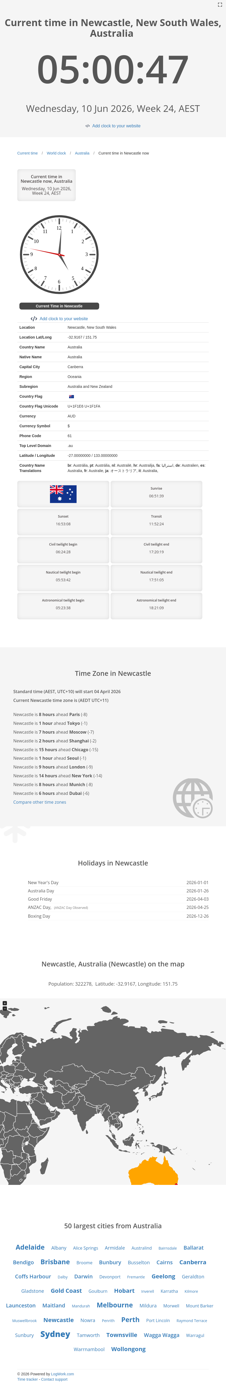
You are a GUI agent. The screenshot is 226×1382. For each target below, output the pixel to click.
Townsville (121, 1335)
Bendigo (23, 1262)
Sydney (55, 1333)
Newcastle (58, 1320)
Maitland (53, 1305)
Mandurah (81, 1305)
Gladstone (32, 1291)
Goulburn (98, 1291)
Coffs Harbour (33, 1276)
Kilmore (191, 1291)
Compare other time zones (39, 802)
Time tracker (27, 1379)
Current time (27, 153)
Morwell (171, 1306)
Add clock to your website (116, 126)
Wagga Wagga (161, 1335)
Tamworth (88, 1335)
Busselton (139, 1262)
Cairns (164, 1262)
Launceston (21, 1305)
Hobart (124, 1290)
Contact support (54, 1379)
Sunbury (24, 1335)
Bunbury (110, 1262)
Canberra (192, 1262)
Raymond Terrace (192, 1320)
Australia (82, 153)
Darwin (83, 1276)
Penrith (108, 1320)
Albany (58, 1248)
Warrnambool (89, 1349)
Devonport (110, 1277)
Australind (142, 1248)
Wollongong (128, 1349)
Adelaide (30, 1246)
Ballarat (193, 1247)
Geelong (163, 1276)
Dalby (63, 1276)
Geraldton (193, 1276)
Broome (85, 1263)
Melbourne (115, 1304)
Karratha (169, 1291)
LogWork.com (62, 1374)
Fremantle (136, 1276)
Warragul (195, 1335)
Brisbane (55, 1261)
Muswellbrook (24, 1320)
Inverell (147, 1291)
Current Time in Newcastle (59, 306)
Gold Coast (66, 1290)
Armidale (115, 1248)
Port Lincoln (158, 1320)
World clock (56, 153)
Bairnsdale (167, 1248)
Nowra (88, 1320)
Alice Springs (85, 1248)
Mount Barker (199, 1306)
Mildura (148, 1305)
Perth (130, 1319)
